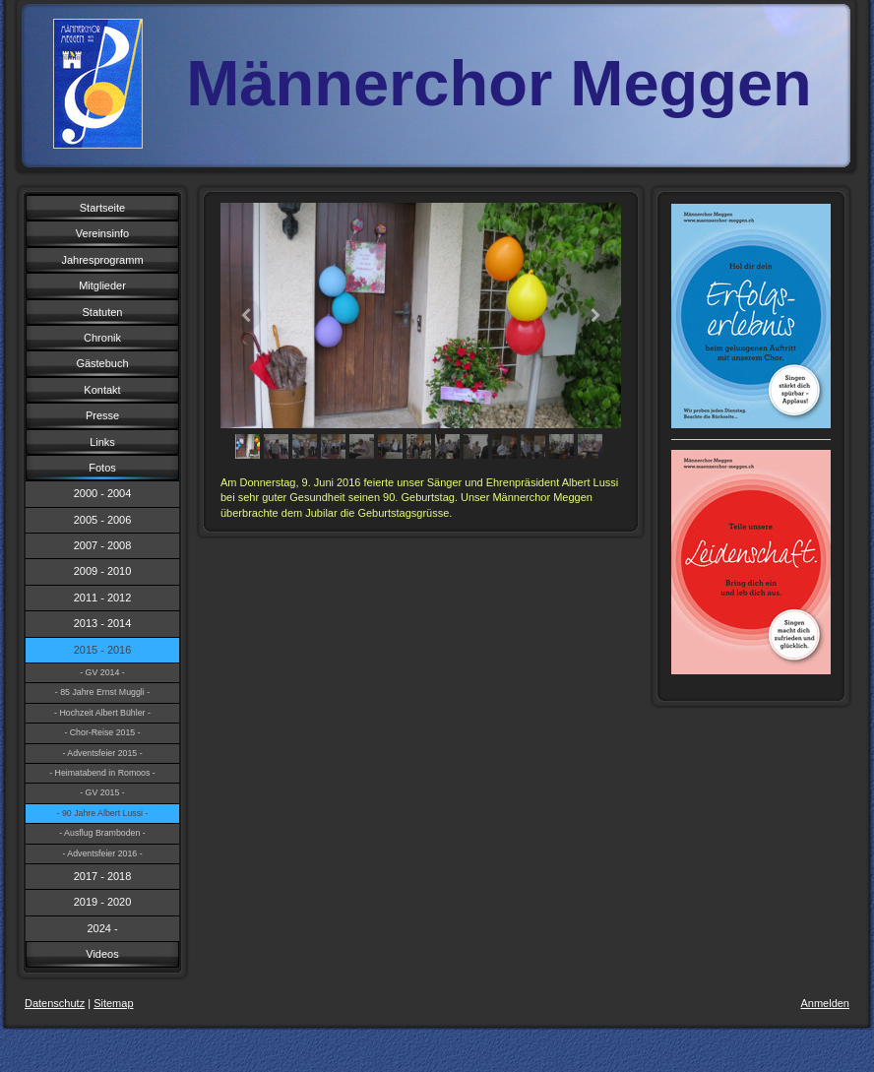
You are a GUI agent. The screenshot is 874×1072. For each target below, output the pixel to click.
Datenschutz (55, 1003)
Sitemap (113, 1003)
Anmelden (824, 1003)
